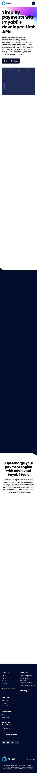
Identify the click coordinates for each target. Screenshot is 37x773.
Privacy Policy (6, 728)
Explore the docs (11, 61)
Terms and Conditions (6, 723)
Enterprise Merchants (27, 685)
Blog (3, 714)
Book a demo (11, 734)
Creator (4, 684)
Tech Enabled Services (25, 679)
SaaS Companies (26, 676)
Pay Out (4, 678)
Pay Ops (5, 681)
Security (23, 691)
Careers (4, 703)
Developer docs (8, 689)
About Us (5, 701)
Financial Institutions (27, 683)
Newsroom (5, 717)
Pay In (4, 676)
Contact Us (6, 706)
